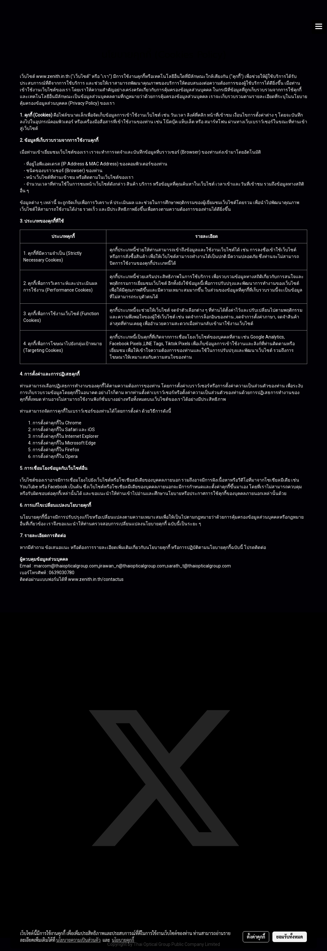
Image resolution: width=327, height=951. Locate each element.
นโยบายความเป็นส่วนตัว (78, 940)
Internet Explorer (82, 436)
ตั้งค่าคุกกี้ (256, 937)
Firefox (72, 449)
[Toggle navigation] (319, 27)
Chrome (73, 422)
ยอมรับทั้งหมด (289, 937)
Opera (71, 456)
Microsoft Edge (80, 442)
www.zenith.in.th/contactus (96, 579)
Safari (71, 429)
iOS (91, 429)
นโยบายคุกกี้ (123, 940)
